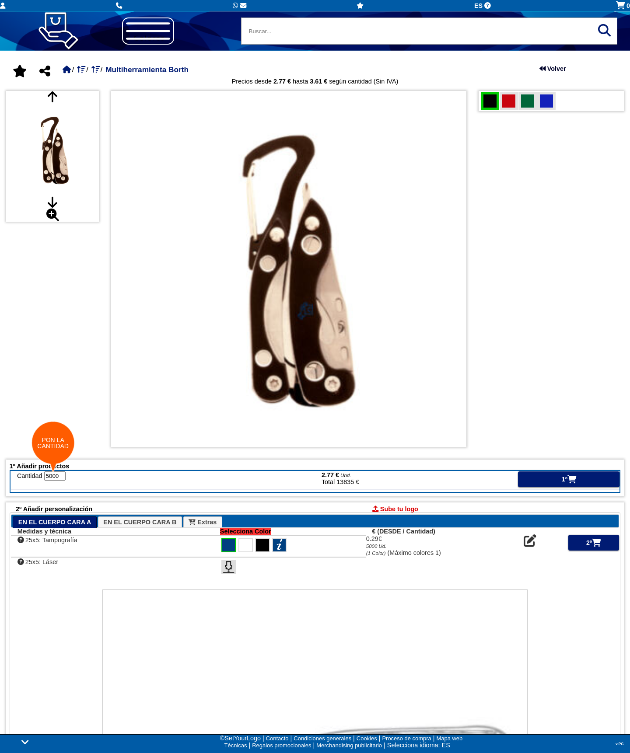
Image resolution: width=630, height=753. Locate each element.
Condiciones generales (322, 738)
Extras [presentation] (203, 522)
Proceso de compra (406, 738)
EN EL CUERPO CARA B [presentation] (139, 522)
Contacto (277, 738)
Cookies (367, 738)
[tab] (55, 522)
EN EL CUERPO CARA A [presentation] (54, 522)
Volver (552, 68)
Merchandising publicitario (349, 745)
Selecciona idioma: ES (418, 745)
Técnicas (235, 745)
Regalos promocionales (281, 745)
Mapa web (450, 738)
